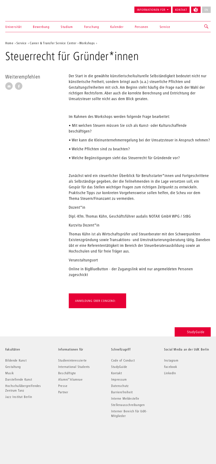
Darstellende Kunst (18, 379)
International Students (74, 367)
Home (9, 43)
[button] (206, 26)
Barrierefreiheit (122, 392)
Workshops (87, 43)
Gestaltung (13, 367)
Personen (141, 27)
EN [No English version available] (206, 10)
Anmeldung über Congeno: (95, 301)
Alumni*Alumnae (70, 379)
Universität (13, 27)
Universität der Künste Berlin (21, 7)
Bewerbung (41, 27)
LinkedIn (170, 373)
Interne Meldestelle (125, 398)
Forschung (91, 27)
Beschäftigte (67, 373)
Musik (9, 373)
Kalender (117, 27)
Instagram (171, 360)
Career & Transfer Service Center (53, 43)
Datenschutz (120, 386)
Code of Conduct (123, 360)
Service (165, 27)
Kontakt (181, 10)
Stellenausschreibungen (128, 405)
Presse (63, 386)
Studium (67, 27)
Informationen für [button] (151, 10)
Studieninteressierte (72, 360)
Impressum (119, 379)
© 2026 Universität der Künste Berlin (27, 433)
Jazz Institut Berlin (18, 397)
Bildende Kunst (16, 360)
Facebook (170, 367)
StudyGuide (192, 332)
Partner (63, 392)
